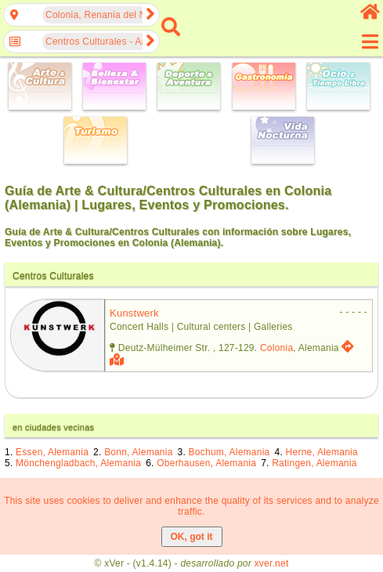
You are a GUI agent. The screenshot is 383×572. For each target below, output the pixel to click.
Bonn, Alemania (138, 452)
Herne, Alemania (322, 452)
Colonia (276, 347)
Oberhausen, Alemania (206, 463)
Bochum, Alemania (229, 452)
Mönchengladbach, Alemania (78, 463)
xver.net (272, 563)
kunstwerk (134, 313)
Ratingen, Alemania (314, 463)
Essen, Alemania (52, 452)
